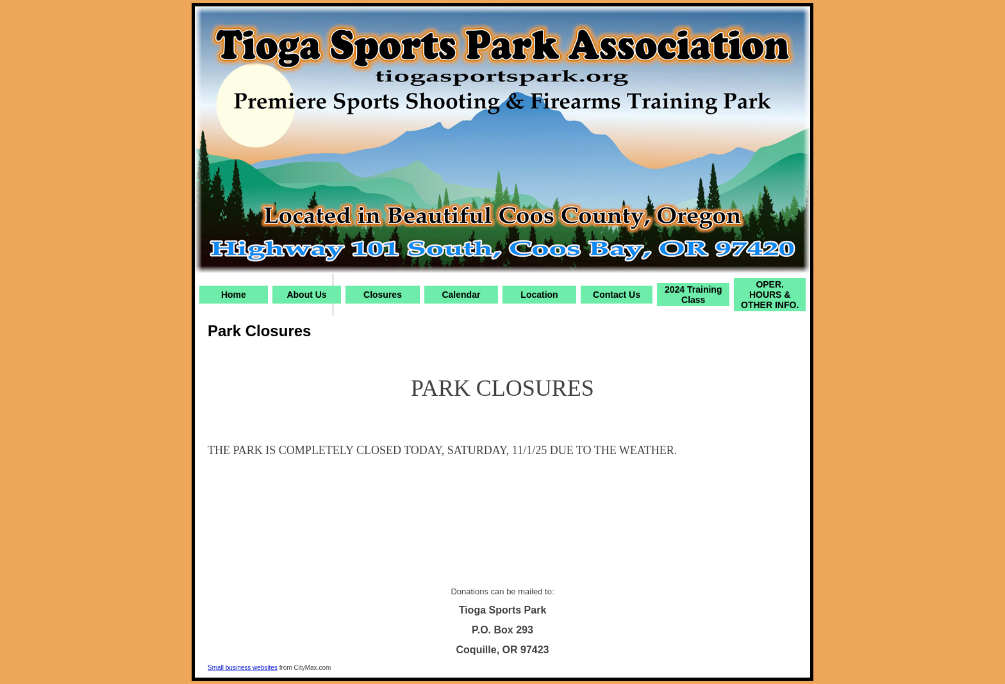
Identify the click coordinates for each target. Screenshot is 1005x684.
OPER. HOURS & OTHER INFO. (770, 294)
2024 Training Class (693, 294)
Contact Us (616, 294)
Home (233, 294)
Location (539, 294)
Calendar (461, 294)
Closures (382, 294)
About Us (306, 294)
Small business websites (243, 667)
